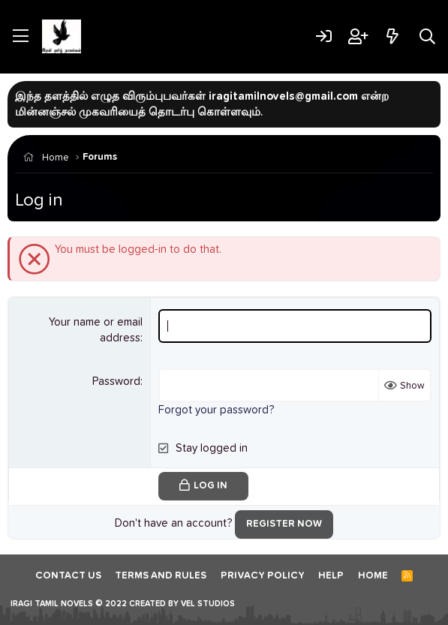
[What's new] (392, 36)
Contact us (68, 576)
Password (116, 381)
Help (331, 576)
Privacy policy (263, 576)
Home (373, 576)
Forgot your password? (216, 410)
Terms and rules (160, 576)
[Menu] (20, 37)
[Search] (427, 36)
